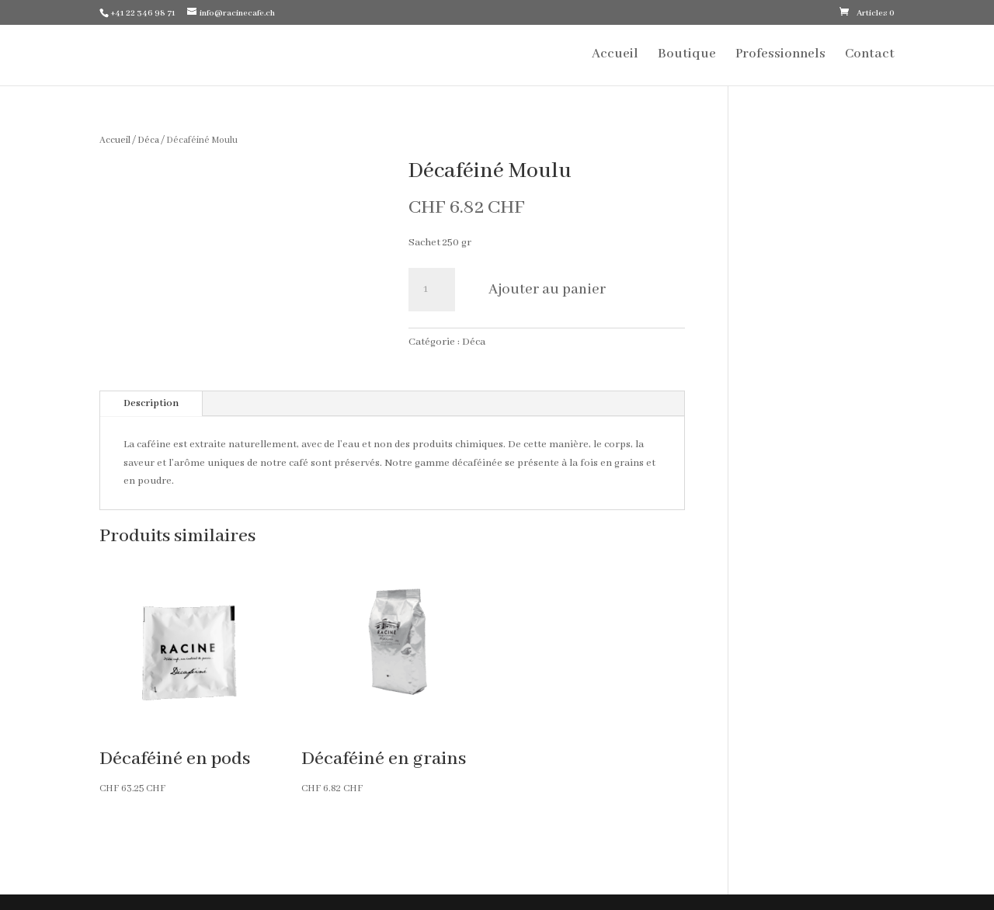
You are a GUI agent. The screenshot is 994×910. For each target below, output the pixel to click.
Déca (148, 140)
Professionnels (780, 55)
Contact (870, 55)
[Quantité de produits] (431, 289)
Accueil (615, 55)
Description (151, 403)
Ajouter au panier (547, 289)
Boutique (687, 55)
